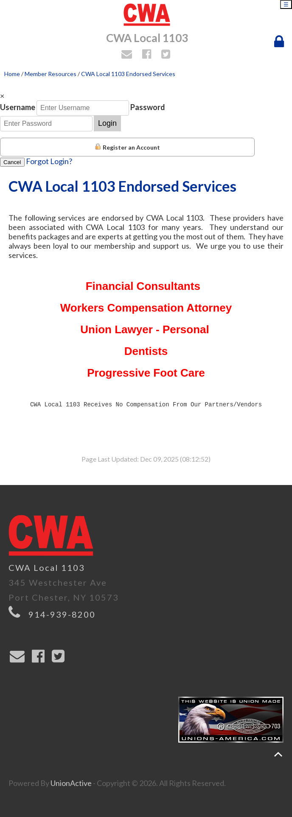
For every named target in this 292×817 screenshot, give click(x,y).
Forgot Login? (49, 161)
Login (107, 123)
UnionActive (71, 783)
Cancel (12, 162)
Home (12, 73)
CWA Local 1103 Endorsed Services (128, 73)
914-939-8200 (61, 614)
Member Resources (50, 73)
